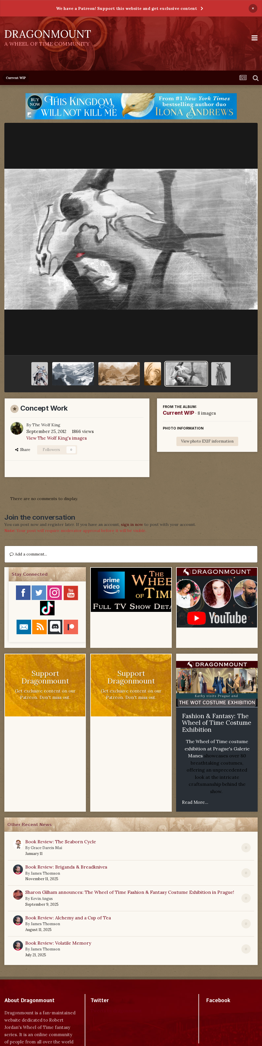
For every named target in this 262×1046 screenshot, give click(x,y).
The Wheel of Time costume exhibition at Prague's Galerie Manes (217, 748)
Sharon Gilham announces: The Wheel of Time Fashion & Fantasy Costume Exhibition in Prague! (129, 892)
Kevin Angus (42, 898)
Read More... (195, 802)
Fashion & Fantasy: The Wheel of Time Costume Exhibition (216, 723)
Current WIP (178, 413)
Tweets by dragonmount (116, 1010)
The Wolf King (46, 424)
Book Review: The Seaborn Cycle (60, 841)
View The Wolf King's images (56, 438)
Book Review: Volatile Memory (58, 943)
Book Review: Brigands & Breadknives (66, 867)
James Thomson (45, 873)
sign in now (132, 524)
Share (22, 449)
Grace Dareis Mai (46, 847)
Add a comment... (28, 554)
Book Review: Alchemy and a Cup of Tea (68, 918)
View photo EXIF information (207, 441)
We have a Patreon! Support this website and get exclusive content (126, 8)
